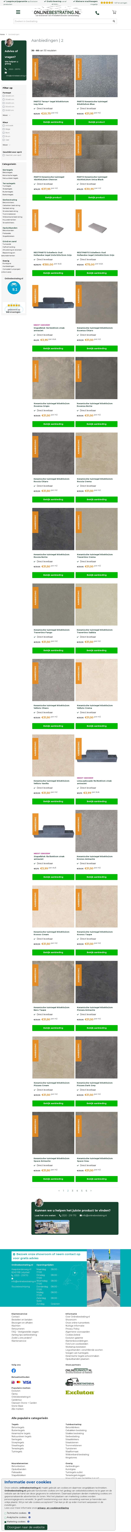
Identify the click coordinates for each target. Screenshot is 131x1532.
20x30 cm (9, 103)
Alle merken (18, 1409)
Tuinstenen (71, 1448)
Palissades (7, 233)
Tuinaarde (7, 244)
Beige (7, 129)
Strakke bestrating (10, 211)
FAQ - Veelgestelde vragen (25, 1331)
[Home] (57, 11)
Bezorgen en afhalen (22, 1322)
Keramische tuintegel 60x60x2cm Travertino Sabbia (95, 631)
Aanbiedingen (8, 266)
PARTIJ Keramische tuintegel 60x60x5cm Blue (92, 102)
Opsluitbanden (10, 228)
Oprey (15, 1394)
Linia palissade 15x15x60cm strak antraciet (94, 782)
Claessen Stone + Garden (24, 1403)
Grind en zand (9, 241)
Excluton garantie (74, 1338)
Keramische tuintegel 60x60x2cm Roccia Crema (95, 480)
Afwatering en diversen (12, 250)
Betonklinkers (8, 202)
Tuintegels (7, 186)
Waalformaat (72, 1451)
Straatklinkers (8, 223)
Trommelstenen (9, 214)
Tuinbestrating (73, 1424)
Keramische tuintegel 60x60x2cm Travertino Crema (95, 555)
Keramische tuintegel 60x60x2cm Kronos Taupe (95, 933)
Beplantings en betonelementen (8, 254)
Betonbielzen (18, 1466)
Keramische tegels (10, 175)
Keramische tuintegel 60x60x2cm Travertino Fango (52, 631)
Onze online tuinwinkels (77, 1322)
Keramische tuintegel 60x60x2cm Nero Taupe (51, 1008)
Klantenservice (19, 1341)
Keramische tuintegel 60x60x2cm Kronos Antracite (95, 857)
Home (2, 34)
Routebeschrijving (21, 1286)
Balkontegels (8, 194)
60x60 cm (9, 96)
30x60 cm (9, 99)
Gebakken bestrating (11, 205)
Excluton (34, 1)
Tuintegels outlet (74, 1472)
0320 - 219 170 (69, 1215)
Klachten (16, 1325)
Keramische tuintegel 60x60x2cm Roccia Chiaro (51, 480)
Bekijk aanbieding (53, 122)
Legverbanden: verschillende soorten (84, 1350)
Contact (16, 1316)
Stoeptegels (7, 189)
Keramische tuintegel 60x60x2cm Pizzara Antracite (95, 1008)
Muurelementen (9, 220)
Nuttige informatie (75, 1325)
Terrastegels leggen (75, 1475)
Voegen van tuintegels (77, 1353)
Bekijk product (97, 122)
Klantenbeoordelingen (77, 1341)
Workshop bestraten (76, 1347)
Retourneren (18, 1328)
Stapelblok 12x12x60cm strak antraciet (49, 329)
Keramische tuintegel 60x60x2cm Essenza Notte (95, 404)
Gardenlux (17, 1400)
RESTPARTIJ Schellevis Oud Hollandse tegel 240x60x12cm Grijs (95, 253)
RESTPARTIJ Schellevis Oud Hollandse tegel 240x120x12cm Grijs (53, 253)
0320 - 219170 (14, 69)
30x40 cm (9, 107)
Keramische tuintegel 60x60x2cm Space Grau (95, 1159)
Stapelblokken (8, 236)
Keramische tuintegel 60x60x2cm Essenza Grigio (52, 404)
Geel (7, 140)
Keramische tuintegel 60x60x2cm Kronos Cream (51, 933)
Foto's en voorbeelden (77, 1344)
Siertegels (8, 170)
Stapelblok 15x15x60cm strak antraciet (49, 857)
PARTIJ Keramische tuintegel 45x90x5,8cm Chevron (49, 178)
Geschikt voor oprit (13, 155)
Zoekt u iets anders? (22, 1338)
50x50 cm (9, 110)
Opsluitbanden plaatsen (77, 1359)
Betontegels (7, 172)
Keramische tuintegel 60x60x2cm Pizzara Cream (52, 1084)
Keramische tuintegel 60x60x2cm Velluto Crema (95, 706)
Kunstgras (7, 263)
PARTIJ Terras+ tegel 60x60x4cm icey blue (51, 102)
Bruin (7, 136)
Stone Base (17, 1406)
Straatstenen (72, 1442)
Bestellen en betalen (22, 1319)
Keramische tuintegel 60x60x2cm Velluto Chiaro (51, 706)
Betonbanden (8, 230)
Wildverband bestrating (12, 217)
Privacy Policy (72, 1328)
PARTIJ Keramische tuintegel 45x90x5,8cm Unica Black (92, 178)
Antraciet (9, 125)
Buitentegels (8, 192)
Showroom (71, 1319)
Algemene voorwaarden (78, 1331)
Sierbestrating (10, 200)
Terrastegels (9, 183)
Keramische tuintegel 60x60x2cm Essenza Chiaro (95, 329)
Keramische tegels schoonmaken (82, 1356)
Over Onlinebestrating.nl (78, 1316)
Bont (7, 133)
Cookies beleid (73, 1335)
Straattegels (18, 1445)
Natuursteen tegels (10, 178)
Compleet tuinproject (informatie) (10, 270)
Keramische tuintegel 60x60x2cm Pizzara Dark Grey (95, 1084)
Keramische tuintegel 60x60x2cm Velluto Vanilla (51, 782)
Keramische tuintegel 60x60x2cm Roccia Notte (51, 555)
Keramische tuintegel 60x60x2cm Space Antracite (51, 1159)
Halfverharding (9, 247)
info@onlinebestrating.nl (16, 76)
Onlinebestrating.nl (21, 1397)
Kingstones (71, 1457)
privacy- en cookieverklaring (53, 1508)
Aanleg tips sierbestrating (24, 1335)
